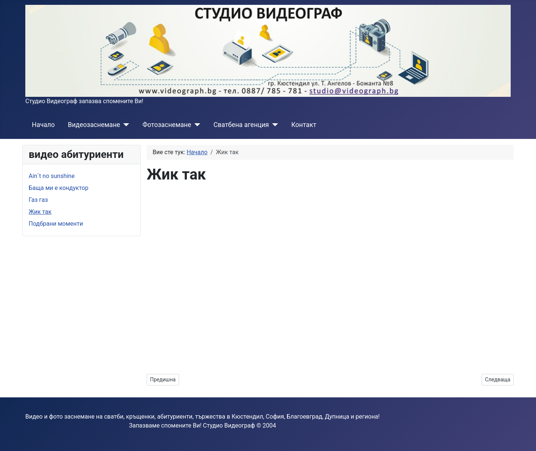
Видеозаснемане (94, 124)
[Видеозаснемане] (125, 125)
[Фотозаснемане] (195, 125)
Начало (43, 124)
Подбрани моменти (56, 223)
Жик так (40, 211)
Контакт (303, 124)
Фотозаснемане (167, 124)
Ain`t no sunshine (51, 176)
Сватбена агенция (241, 124)
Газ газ (38, 199)
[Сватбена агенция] (273, 125)
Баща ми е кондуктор (58, 187)
